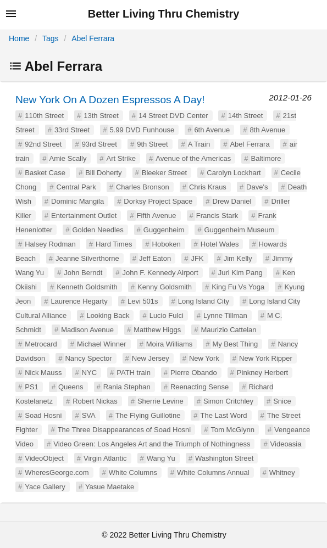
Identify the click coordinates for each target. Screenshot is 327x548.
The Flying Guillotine (148, 415)
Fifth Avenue (156, 215)
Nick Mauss (43, 372)
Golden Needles (97, 230)
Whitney (282, 472)
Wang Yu (161, 458)
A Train (199, 144)
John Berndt (83, 273)
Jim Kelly (238, 258)
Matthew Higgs (157, 330)
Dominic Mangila (77, 201)
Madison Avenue (87, 330)
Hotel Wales (220, 244)
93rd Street (99, 144)
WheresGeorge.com (56, 472)
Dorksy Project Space (158, 201)
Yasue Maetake (109, 487)
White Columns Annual (213, 472)
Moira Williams (169, 344)
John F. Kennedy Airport (160, 273)
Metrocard (41, 344)
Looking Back (107, 315)
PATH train (134, 372)
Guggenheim (163, 230)
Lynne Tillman (225, 315)
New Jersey (150, 358)
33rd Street (72, 130)
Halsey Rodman (50, 244)
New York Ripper (265, 358)
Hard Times (114, 244)
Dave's (257, 187)
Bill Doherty (103, 173)
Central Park (76, 187)
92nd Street (43, 144)
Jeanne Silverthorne (87, 258)
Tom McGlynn (232, 430)
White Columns (133, 472)
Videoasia (286, 444)
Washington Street (224, 458)
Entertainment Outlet (84, 215)
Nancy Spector (88, 358)
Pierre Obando (193, 372)
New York (204, 358)
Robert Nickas (95, 401)
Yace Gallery (45, 487)
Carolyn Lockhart (234, 173)
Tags (50, 38)
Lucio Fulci (166, 315)
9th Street (152, 144)
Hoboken (166, 244)
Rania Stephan (127, 387)
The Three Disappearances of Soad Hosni (124, 430)
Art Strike (121, 158)
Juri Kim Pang (240, 273)
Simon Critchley (228, 401)
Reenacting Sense (199, 387)
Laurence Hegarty (79, 301)
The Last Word (224, 415)
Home (19, 38)
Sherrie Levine (160, 401)
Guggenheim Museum (239, 230)
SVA (89, 415)
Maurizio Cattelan (228, 330)
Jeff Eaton (155, 258)
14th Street (245, 115)
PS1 (31, 387)
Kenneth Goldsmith (87, 287)
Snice (282, 401)
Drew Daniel (232, 201)
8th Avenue (267, 130)
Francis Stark (217, 215)
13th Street (101, 115)
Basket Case (45, 173)
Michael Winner (101, 344)
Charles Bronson (142, 187)
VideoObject (44, 458)
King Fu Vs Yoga (238, 287)
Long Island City (203, 301)
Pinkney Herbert (262, 372)
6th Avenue (212, 130)
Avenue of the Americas (193, 158)
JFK (197, 258)
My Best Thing (235, 344)
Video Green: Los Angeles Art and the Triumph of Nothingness (151, 444)
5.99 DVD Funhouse (141, 130)
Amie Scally (67, 158)
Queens (71, 387)
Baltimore (266, 158)
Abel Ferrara (92, 38)
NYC (89, 372)
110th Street (44, 115)
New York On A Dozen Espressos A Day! (110, 99)
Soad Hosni (43, 415)
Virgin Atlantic (105, 458)
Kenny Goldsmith (164, 287)
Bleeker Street (164, 173)
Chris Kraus (207, 187)
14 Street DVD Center (173, 115)
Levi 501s (143, 301)
